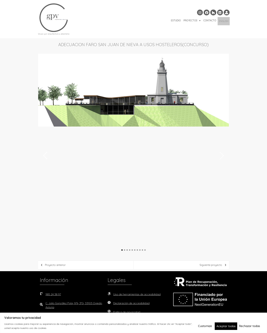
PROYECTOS (192, 21)
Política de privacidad (126, 312)
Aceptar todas (251, 326)
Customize (204, 326)
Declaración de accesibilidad (131, 303)
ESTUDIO (176, 21)
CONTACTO (209, 21)
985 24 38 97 (53, 294)
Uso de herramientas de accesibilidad (137, 294)
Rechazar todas (226, 326)
